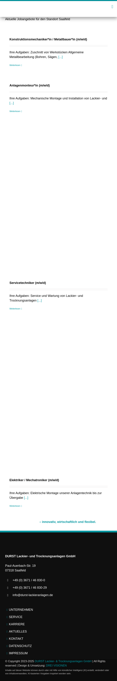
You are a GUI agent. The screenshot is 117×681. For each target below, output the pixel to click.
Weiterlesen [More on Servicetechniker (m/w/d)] (14, 309)
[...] (60, 57)
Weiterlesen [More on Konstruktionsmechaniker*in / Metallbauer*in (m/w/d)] (14, 65)
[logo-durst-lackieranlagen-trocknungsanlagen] (58, 5)
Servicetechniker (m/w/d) (27, 283)
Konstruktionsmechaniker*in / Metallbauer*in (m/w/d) (48, 39)
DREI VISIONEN (56, 665)
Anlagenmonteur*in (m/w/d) (29, 85)
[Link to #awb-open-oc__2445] (112, 6)
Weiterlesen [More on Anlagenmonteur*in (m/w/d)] (14, 111)
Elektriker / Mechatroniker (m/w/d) (34, 480)
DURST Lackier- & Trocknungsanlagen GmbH (63, 661)
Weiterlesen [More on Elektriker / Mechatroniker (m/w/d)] (14, 506)
